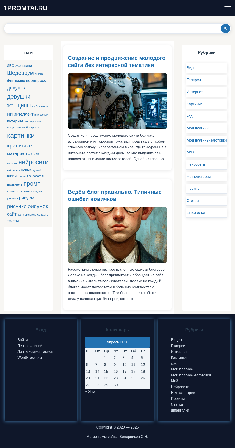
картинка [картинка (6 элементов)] (35, 127)
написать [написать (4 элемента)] (12, 163)
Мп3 (190, 152)
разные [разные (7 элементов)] (24, 191)
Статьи (193, 201)
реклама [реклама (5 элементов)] (12, 198)
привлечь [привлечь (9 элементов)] (14, 184)
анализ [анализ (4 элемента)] (39, 73)
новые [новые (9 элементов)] (26, 170)
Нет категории (199, 176)
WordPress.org (29, 357)
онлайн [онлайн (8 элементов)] (13, 176)
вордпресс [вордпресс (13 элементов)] (36, 80)
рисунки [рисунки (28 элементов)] (17, 206)
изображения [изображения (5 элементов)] (40, 106)
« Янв (90, 391)
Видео (192, 68)
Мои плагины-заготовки (207, 140)
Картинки (194, 104)
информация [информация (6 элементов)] (33, 121)
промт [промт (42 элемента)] (32, 183)
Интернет (195, 92)
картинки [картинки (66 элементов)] (21, 135)
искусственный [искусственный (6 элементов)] (17, 127)
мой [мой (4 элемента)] (30, 154)
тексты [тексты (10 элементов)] (13, 221)
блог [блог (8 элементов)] (10, 81)
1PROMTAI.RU (26, 8)
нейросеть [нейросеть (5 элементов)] (13, 170)
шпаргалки (196, 212)
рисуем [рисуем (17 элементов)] (26, 197)
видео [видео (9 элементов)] (20, 81)
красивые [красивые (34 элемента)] (19, 145)
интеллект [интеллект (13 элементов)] (23, 114)
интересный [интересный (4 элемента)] (41, 114)
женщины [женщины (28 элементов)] (19, 106)
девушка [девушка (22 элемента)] (17, 88)
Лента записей (29, 346)
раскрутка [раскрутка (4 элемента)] (36, 191)
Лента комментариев (35, 351)
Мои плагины (198, 128)
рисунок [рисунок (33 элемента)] (38, 206)
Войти (22, 340)
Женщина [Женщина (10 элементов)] (23, 65)
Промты (193, 188)
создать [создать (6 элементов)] (42, 214)
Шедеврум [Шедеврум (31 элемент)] (20, 73)
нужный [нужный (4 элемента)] (37, 170)
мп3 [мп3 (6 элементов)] (36, 154)
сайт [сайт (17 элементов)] (12, 214)
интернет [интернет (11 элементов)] (15, 121)
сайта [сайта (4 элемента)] (20, 214)
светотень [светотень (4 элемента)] (30, 214)
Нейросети (196, 164)
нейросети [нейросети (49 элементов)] (33, 162)
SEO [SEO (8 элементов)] (10, 65)
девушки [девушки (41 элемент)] (19, 96)
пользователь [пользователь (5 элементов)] (36, 176)
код (190, 116)
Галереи (194, 80)
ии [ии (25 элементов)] (10, 114)
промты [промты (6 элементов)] (12, 191)
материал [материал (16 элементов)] (17, 153)
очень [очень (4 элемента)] (23, 176)
